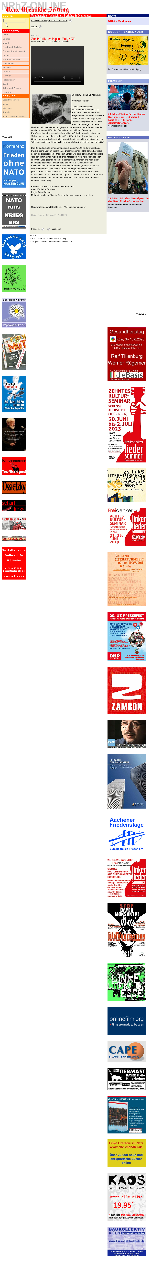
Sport (5, 84)
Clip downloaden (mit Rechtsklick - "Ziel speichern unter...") (58, 207)
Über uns (7, 108)
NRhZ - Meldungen (119, 21)
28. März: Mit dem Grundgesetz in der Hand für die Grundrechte (128, 200)
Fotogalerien (9, 80)
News (5, 35)
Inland (6, 43)
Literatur (7, 92)
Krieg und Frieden (12, 59)
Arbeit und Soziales (12, 47)
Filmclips (7, 76)
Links (5, 104)
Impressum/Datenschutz (14, 116)
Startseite (35, 229)
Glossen (7, 68)
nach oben (56, 229)
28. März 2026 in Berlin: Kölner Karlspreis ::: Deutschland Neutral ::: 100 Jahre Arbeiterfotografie (126, 118)
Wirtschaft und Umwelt (14, 51)
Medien (6, 72)
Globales (7, 55)
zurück (34, 26)
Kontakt (6, 112)
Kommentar (8, 63)
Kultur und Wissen (12, 88)
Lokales (6, 39)
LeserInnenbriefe (11, 100)
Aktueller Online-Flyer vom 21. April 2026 (49, 20)
